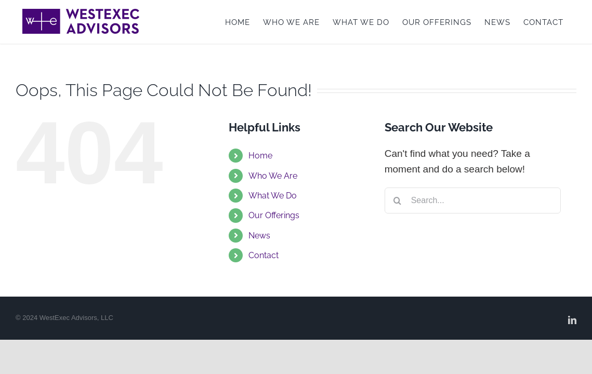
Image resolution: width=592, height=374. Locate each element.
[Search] (398, 200)
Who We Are (272, 176)
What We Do (272, 196)
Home (260, 156)
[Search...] (473, 200)
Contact (263, 255)
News (259, 236)
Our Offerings (273, 215)
